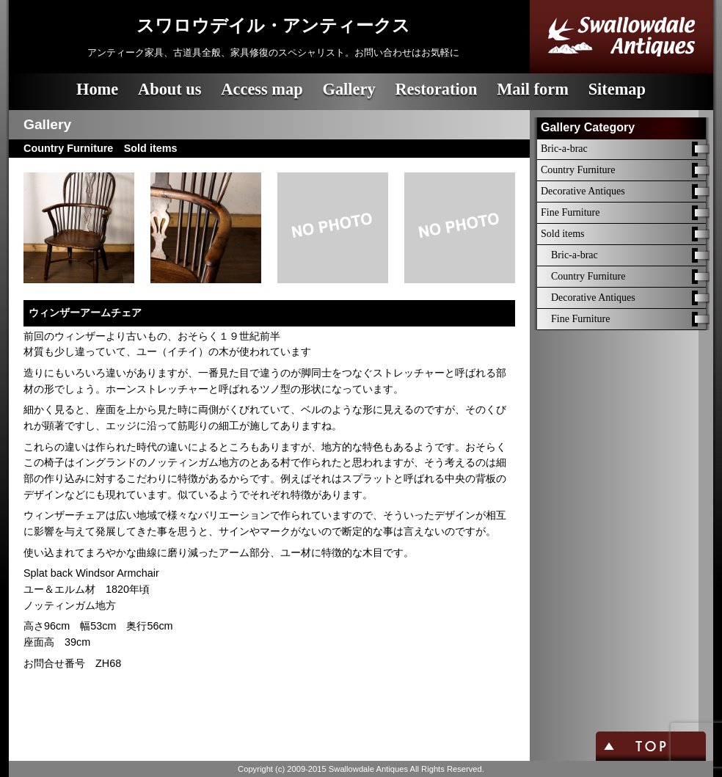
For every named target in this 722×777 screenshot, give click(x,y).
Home (97, 89)
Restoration (436, 89)
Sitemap (617, 89)
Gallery (348, 89)
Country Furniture (578, 169)
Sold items (563, 233)
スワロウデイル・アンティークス (273, 25)
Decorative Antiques (583, 191)
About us (170, 89)
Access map (261, 89)
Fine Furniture (570, 212)
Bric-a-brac (564, 148)
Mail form (533, 89)
